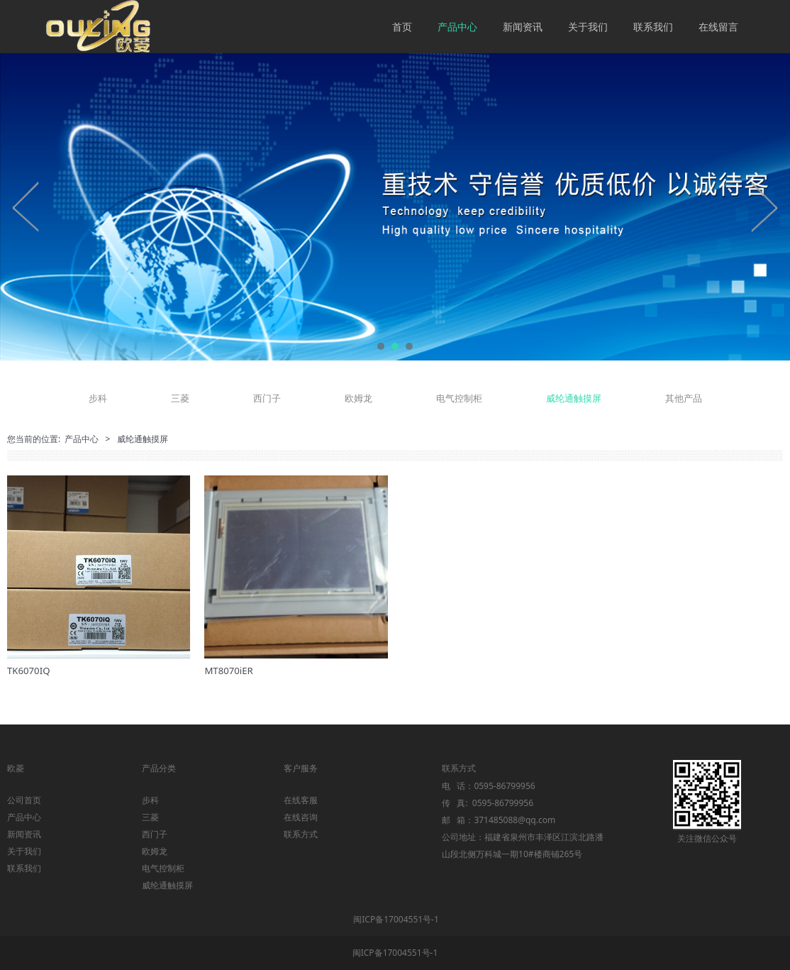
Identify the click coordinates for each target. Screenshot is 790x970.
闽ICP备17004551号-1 (396, 919)
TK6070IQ (28, 670)
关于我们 (588, 26)
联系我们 (653, 26)
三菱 (180, 398)
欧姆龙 (358, 398)
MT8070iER (228, 670)
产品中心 (457, 26)
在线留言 (718, 26)
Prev (26, 206)
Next (764, 206)
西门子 (267, 398)
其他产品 (683, 398)
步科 (98, 398)
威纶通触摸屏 (573, 398)
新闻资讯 (523, 26)
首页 (402, 26)
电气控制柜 (459, 398)
